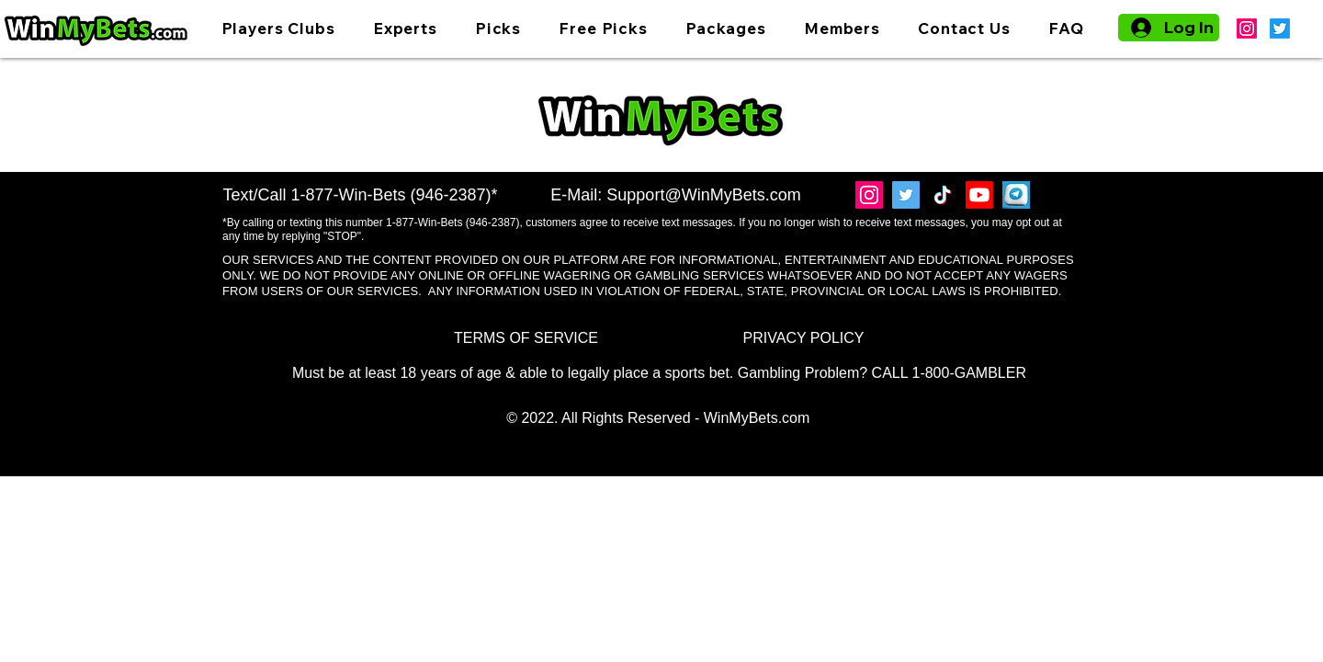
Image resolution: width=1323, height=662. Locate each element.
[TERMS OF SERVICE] (526, 338)
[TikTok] (942, 195)
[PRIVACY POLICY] (803, 338)
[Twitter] (1280, 28)
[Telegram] (1016, 195)
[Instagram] (1247, 28)
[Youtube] (979, 195)
